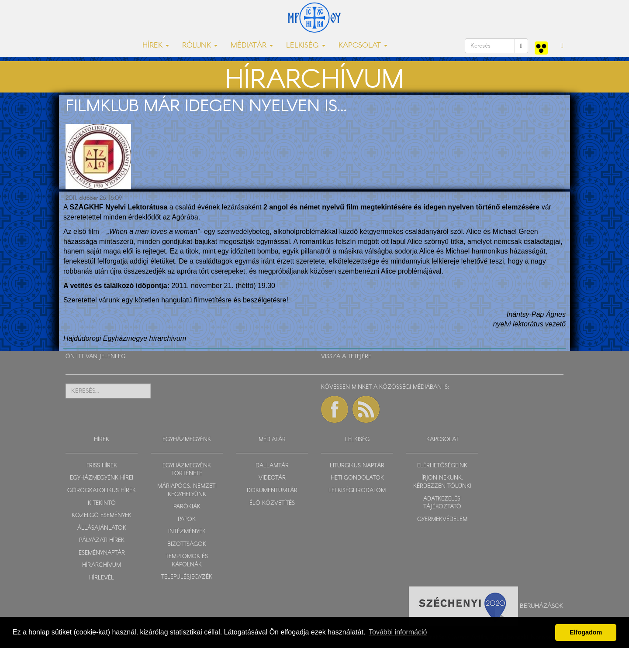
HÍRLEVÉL (101, 578)
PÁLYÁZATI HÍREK (101, 540)
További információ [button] (398, 632)
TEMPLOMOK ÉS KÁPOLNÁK (187, 560)
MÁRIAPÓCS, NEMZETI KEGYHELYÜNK (187, 490)
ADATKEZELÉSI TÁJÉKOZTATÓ (442, 503)
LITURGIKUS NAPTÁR (357, 466)
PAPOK (187, 519)
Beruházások (541, 606)
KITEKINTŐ (102, 503)
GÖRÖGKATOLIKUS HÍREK (101, 491)
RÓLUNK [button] (200, 45)
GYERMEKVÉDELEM (442, 519)
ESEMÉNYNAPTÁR (102, 553)
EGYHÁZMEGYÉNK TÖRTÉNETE (186, 470)
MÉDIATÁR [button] (252, 45)
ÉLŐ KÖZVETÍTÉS (272, 503)
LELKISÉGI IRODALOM (357, 491)
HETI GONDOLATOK (357, 478)
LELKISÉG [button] (305, 45)
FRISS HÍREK (101, 466)
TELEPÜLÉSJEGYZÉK (186, 577)
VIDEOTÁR (272, 478)
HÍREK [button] (155, 45)
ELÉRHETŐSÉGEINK (442, 466)
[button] (562, 46)
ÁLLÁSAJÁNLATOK (101, 528)
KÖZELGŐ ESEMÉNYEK (101, 515)
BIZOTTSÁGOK (186, 544)
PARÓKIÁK (186, 507)
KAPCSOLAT (442, 439)
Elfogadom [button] (586, 632)
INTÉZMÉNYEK (187, 532)
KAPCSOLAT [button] (363, 45)
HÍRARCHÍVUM (101, 565)
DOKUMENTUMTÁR (272, 491)
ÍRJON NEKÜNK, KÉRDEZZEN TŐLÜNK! (442, 482)
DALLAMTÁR (272, 466)
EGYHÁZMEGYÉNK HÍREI (101, 478)
